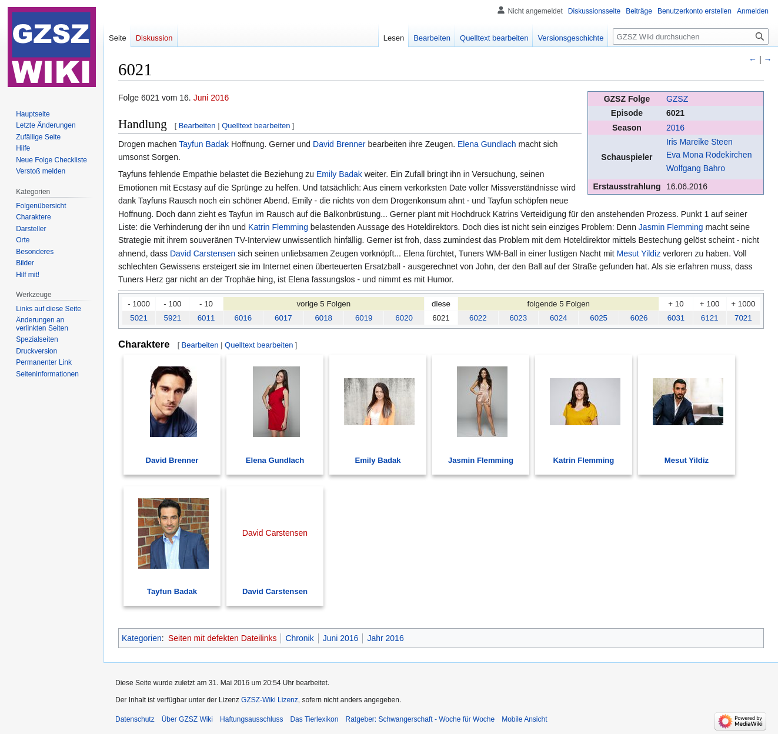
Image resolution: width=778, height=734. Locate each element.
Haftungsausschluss (251, 719)
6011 (206, 317)
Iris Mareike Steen (699, 141)
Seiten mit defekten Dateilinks (222, 638)
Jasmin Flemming (671, 227)
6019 (364, 317)
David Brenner (339, 144)
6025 (598, 317)
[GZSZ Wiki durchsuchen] (691, 36)
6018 (323, 317)
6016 (243, 317)
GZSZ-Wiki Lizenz (269, 700)
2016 (675, 127)
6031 (676, 317)
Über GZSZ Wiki (187, 719)
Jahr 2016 (385, 638)
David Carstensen (202, 253)
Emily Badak (339, 174)
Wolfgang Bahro (695, 168)
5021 (139, 317)
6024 (558, 317)
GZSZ (677, 99)
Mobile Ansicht (524, 719)
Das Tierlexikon (314, 719)
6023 (518, 317)
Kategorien (142, 638)
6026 (639, 317)
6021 (675, 113)
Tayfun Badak (204, 144)
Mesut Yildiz (638, 253)
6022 (478, 317)
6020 (404, 317)
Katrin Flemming (278, 227)
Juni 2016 (211, 97)
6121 (710, 317)
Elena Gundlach (487, 144)
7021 (743, 317)
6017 (283, 317)
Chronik (299, 638)
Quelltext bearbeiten (256, 125)
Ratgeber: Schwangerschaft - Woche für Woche (420, 719)
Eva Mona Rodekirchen (709, 154)
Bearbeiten (197, 125)
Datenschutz (135, 719)
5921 (173, 317)
